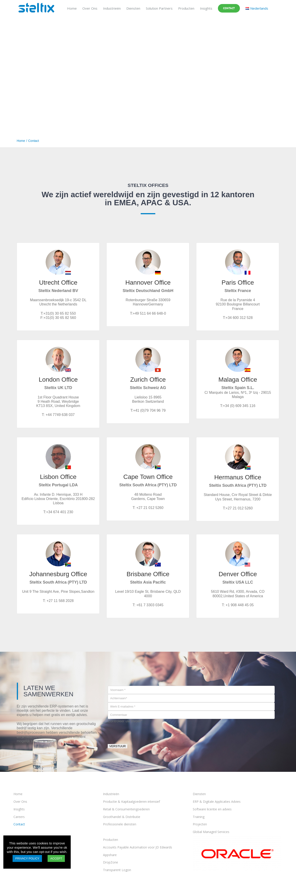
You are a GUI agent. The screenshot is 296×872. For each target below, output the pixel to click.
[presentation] (142, 732)
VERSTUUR (117, 746)
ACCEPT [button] (56, 858)
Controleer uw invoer (125, 721)
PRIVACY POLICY (27, 858)
